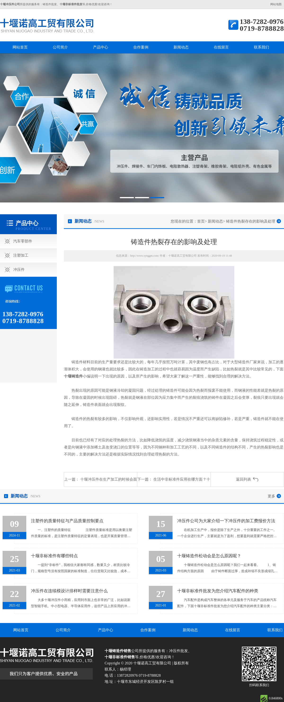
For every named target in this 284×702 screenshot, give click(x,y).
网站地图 (276, 4)
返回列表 (243, 479)
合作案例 (140, 47)
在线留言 (221, 47)
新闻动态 (181, 47)
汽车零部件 (22, 241)
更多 (271, 496)
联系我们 (261, 47)
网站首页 (20, 47)
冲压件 (19, 270)
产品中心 (100, 47)
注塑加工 (20, 255)
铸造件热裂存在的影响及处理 (250, 221)
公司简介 (60, 47)
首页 (201, 221)
